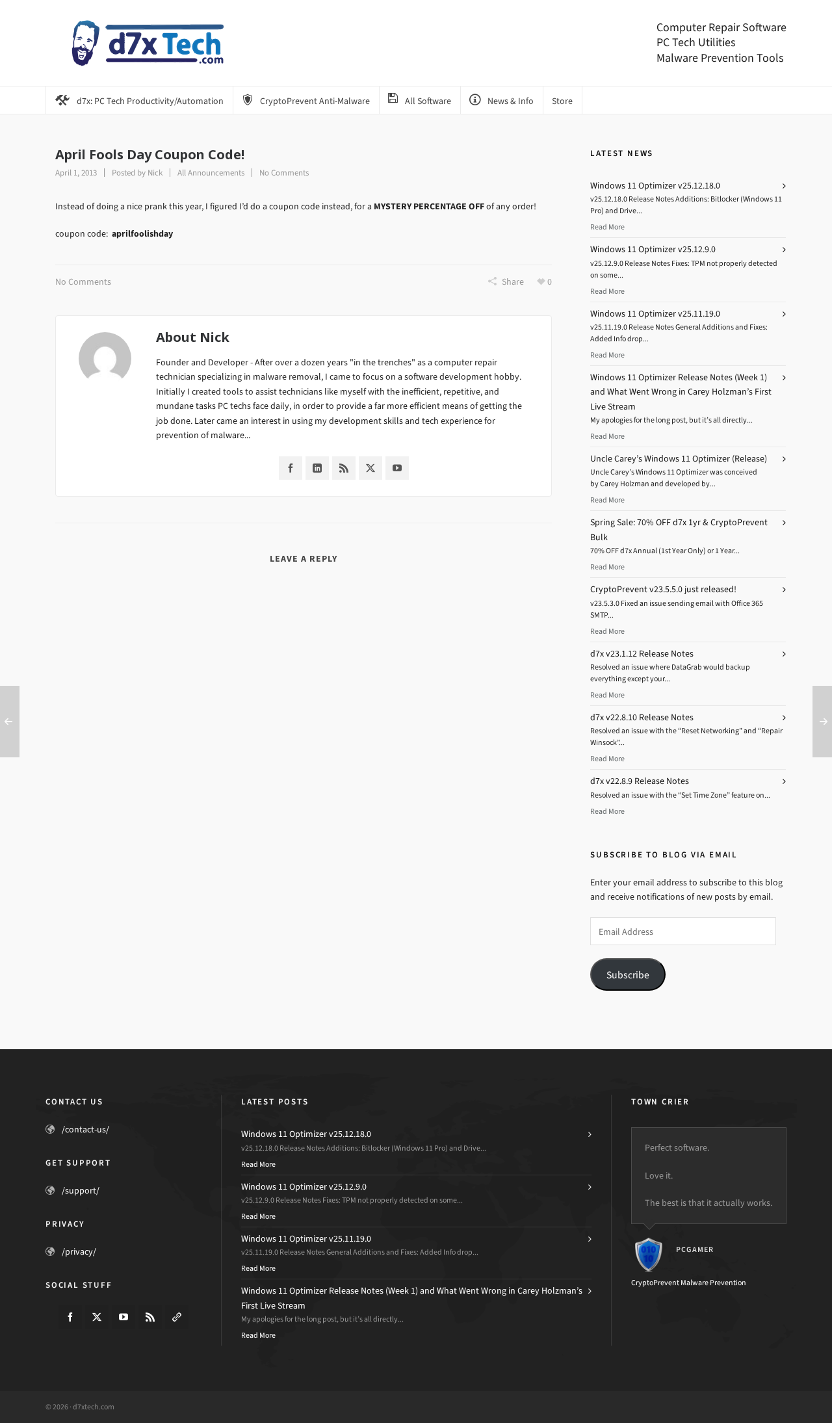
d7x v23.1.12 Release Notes (642, 653)
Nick (155, 172)
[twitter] (97, 1317)
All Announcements (210, 172)
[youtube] (123, 1317)
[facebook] (70, 1317)
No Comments (284, 172)
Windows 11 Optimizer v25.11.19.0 (655, 313)
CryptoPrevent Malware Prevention (688, 1282)
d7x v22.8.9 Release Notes (639, 781)
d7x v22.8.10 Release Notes (642, 717)
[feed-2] (150, 1317)
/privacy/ (79, 1252)
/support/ (80, 1190)
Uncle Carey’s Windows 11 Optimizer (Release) (678, 458)
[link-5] (176, 1317)
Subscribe (627, 975)
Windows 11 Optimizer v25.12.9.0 (653, 249)
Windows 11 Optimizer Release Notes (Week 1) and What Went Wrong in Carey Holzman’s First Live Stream (681, 392)
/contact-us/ (85, 1129)
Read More (607, 227)
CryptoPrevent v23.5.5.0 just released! (663, 589)
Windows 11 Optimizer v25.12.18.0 (655, 185)
